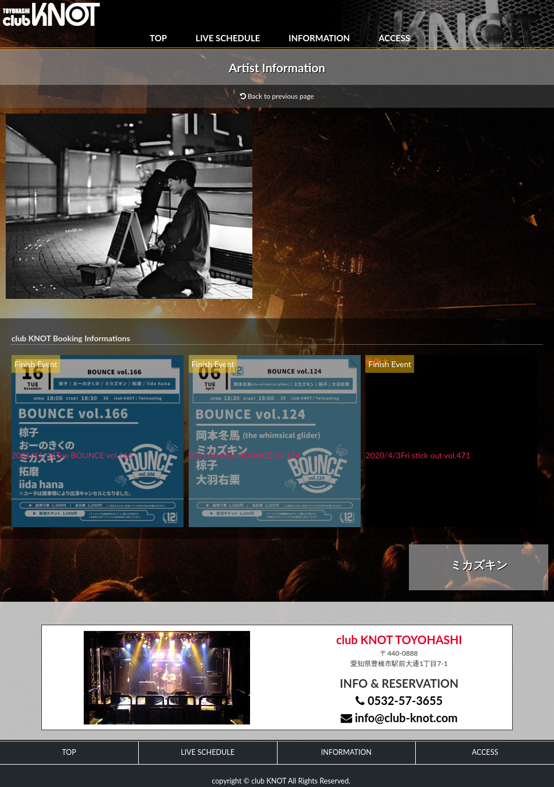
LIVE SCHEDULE (228, 38)
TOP (158, 38)
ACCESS (394, 38)
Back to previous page (277, 96)
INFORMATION (319, 38)
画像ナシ (381, 361)
